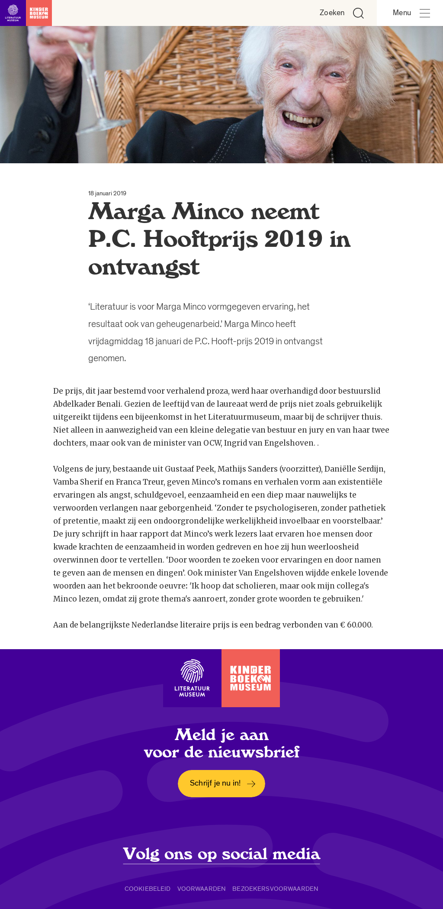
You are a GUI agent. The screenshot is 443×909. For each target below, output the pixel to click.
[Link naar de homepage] (26, 13)
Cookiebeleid (148, 889)
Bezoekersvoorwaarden (275, 889)
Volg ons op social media (221, 854)
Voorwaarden (201, 889)
